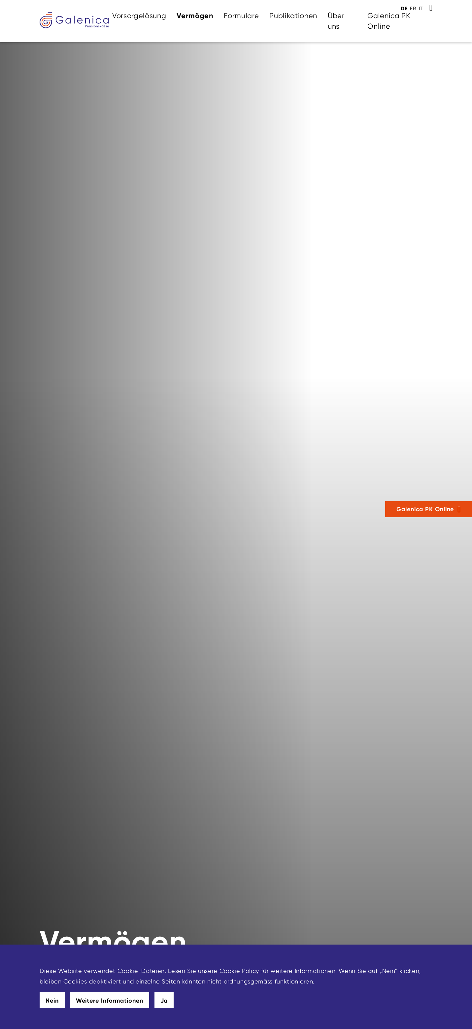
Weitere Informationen (109, 1000)
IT (421, 9)
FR (413, 9)
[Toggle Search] (430, 8)
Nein (52, 1000)
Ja (164, 1000)
